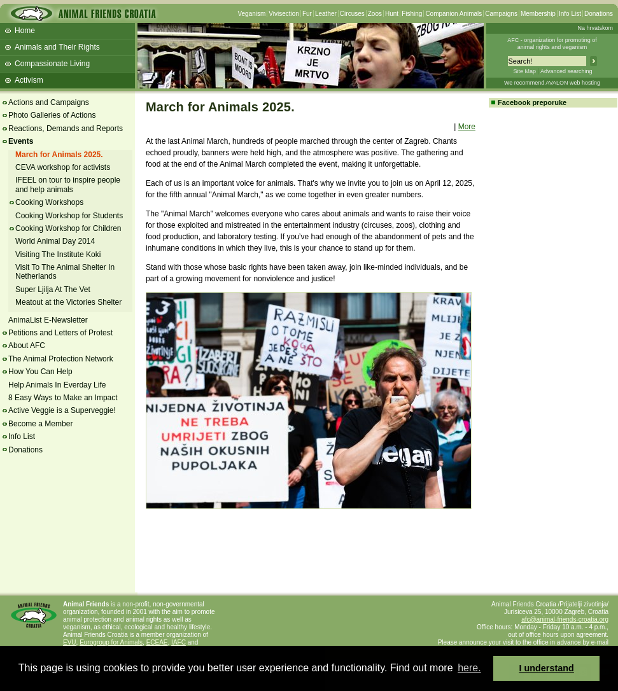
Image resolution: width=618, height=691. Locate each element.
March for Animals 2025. (59, 154)
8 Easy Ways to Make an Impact (63, 397)
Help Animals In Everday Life (57, 384)
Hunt (391, 13)
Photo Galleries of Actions (51, 115)
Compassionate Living (52, 63)
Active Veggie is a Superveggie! (62, 410)
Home (25, 30)
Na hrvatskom (595, 28)
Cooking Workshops (49, 202)
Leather (326, 13)
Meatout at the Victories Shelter (68, 302)
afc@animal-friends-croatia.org (564, 619)
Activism (29, 80)
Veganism (251, 13)
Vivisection (284, 13)
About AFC (26, 345)
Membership (538, 13)
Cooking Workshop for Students (69, 215)
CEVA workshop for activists (62, 167)
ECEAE (157, 642)
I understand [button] (546, 668)
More (466, 126)
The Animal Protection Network (60, 358)
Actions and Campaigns (48, 102)
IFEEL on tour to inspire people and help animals (67, 184)
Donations (598, 13)
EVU (69, 642)
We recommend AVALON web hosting (552, 83)
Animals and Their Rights (57, 47)
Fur (307, 13)
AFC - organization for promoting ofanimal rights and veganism (552, 43)
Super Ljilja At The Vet (52, 289)
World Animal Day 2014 (55, 241)
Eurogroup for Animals (111, 642)
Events (20, 141)
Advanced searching (566, 71)
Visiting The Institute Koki (58, 254)
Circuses (352, 13)
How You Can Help (40, 371)
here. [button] (469, 667)
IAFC (178, 642)
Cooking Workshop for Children (68, 228)
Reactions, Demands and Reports (65, 128)
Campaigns (501, 13)
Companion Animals (453, 13)
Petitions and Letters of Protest (60, 332)
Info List (570, 13)
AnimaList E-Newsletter (48, 320)
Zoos (375, 13)
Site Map (524, 71)
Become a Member (40, 423)
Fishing (412, 13)
